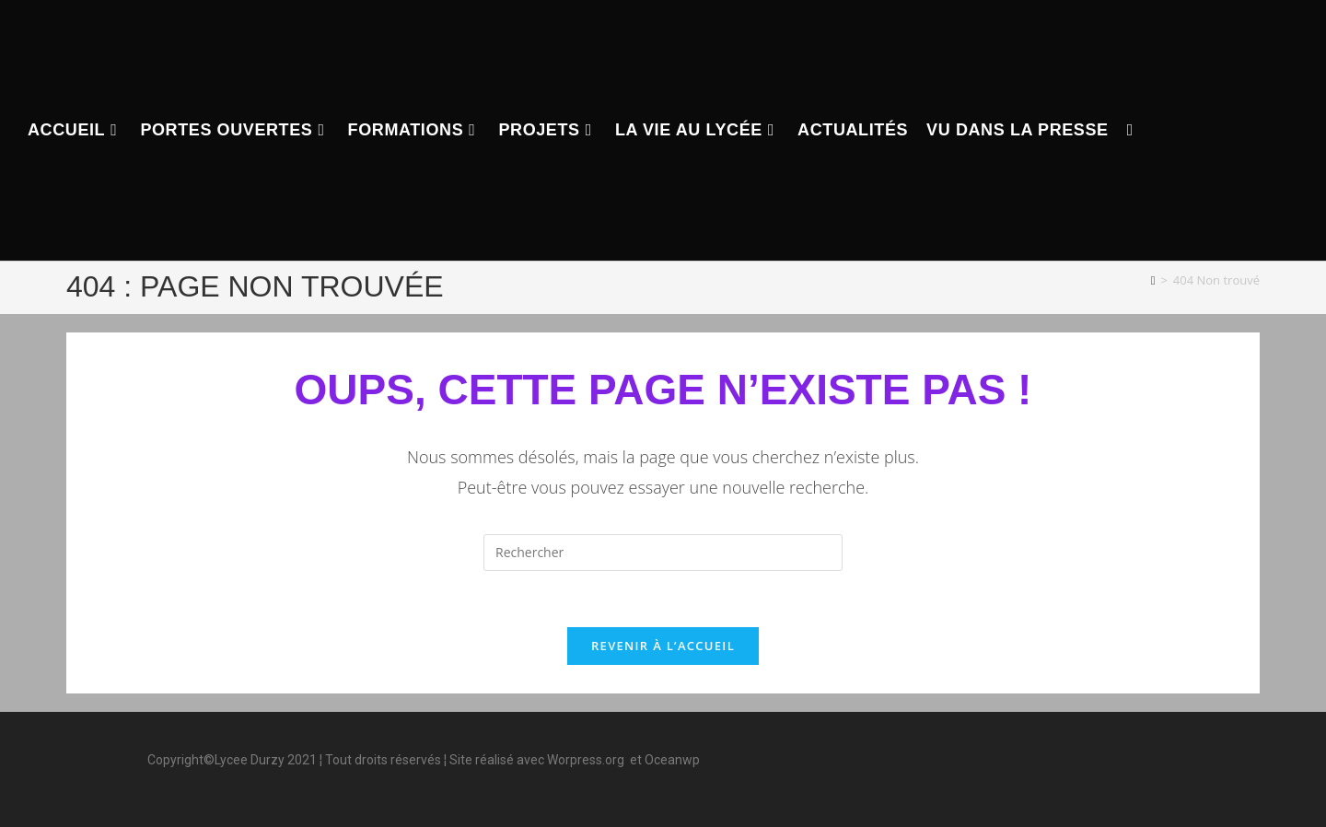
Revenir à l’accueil (663, 645)
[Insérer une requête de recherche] (663, 552)
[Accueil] (1153, 280)
